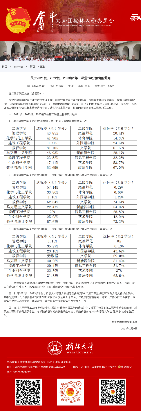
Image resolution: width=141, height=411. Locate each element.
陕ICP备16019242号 (104, 366)
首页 (4, 66)
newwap (18, 66)
